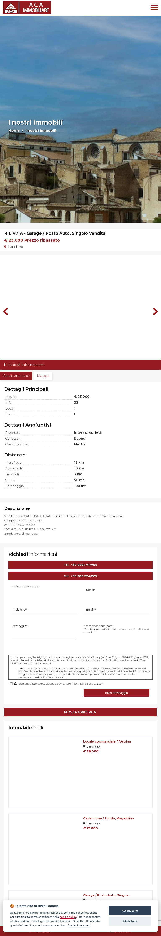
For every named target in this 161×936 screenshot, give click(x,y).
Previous (7, 311)
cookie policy (68, 916)
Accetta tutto (130, 910)
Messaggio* (19, 626)
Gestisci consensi (79, 925)
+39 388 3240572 (84, 576)
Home (14, 130)
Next (154, 311)
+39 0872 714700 (84, 564)
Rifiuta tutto (130, 921)
